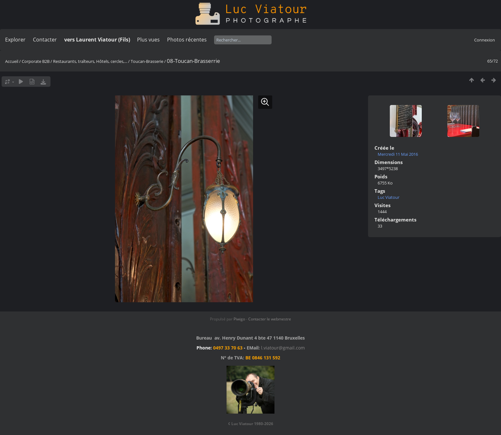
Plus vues (148, 39)
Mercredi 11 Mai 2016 (398, 154)
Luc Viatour (388, 197)
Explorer (15, 39)
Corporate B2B (36, 61)
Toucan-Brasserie (147, 61)
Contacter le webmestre (269, 319)
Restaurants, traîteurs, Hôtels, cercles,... (90, 61)
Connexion (484, 40)
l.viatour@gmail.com (283, 348)
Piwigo (239, 319)
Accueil (11, 61)
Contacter (45, 39)
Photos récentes (187, 39)
